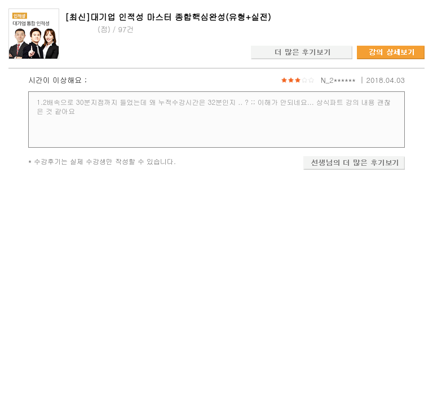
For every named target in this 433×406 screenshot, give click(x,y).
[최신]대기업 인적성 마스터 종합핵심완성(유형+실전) (168, 17)
